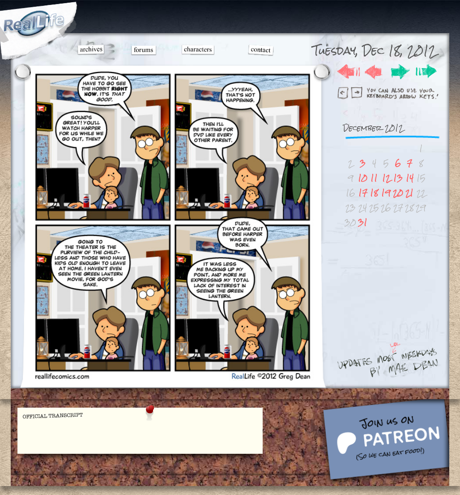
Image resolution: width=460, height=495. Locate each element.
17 (362, 192)
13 (398, 178)
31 (362, 222)
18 (374, 192)
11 (374, 178)
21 (409, 192)
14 (409, 178)
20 (398, 192)
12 (386, 178)
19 (386, 192)
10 (362, 178)
